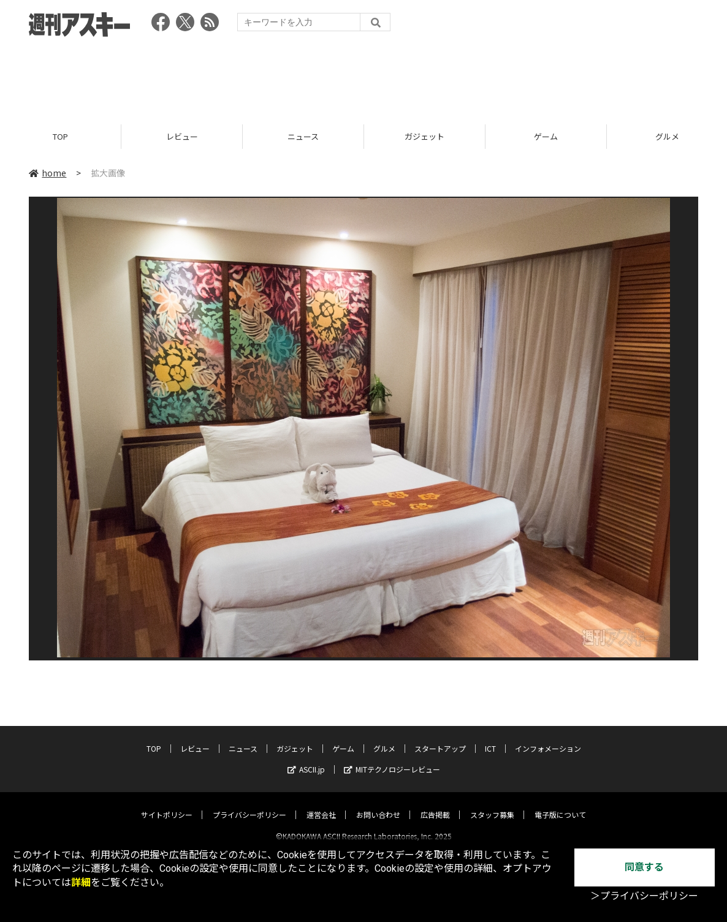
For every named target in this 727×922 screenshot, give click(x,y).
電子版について (560, 804)
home (47, 173)
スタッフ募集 (492, 804)
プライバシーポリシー (249, 804)
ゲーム (546, 136)
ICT (490, 738)
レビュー (182, 136)
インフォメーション (548, 738)
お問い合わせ (378, 804)
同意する (644, 867)
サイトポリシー (166, 804)
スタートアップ (440, 738)
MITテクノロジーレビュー (392, 759)
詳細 (81, 882)
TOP (60, 136)
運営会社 (321, 804)
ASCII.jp (306, 759)
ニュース (303, 136)
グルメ (384, 738)
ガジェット (424, 136)
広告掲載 (435, 804)
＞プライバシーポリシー (644, 896)
